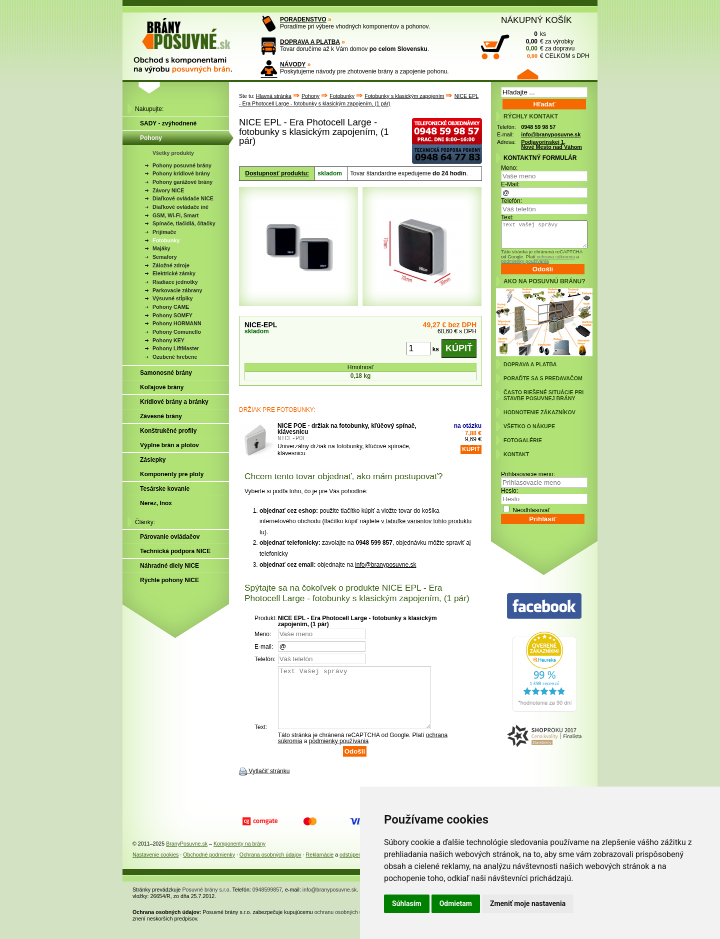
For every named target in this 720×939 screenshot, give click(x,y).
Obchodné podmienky (209, 867)
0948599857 (267, 902)
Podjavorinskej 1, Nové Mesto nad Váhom (551, 144)
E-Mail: (510, 184)
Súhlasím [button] (407, 904)
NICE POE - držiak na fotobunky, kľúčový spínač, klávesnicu (347, 428)
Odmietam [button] (456, 904)
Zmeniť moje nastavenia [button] (528, 904)
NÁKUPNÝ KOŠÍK (536, 20)
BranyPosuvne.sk (187, 856)
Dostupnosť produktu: (277, 173)
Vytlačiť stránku (269, 783)
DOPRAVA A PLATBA (310, 41)
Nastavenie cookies (155, 867)
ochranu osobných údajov (344, 924)
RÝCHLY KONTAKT (531, 116)
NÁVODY (293, 64)
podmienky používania (338, 753)
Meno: (509, 167)
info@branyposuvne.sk (385, 564)
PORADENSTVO (303, 19)
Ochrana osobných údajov (271, 867)
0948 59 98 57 (538, 127)
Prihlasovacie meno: (528, 474)
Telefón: (511, 200)
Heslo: (509, 490)
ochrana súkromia (555, 256)
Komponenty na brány (240, 856)
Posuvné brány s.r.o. (206, 902)
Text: (507, 217)
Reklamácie (320, 867)
